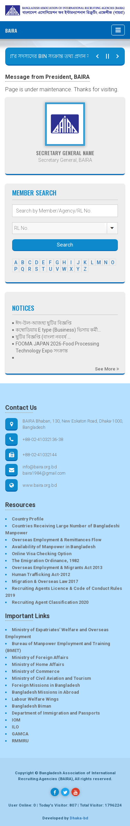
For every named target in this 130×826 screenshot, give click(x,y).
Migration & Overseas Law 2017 (45, 581)
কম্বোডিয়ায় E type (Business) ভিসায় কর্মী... (58, 330)
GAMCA (20, 733)
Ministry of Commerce (36, 671)
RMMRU (20, 740)
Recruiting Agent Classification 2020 (50, 602)
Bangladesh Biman (31, 706)
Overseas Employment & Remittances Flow (56, 539)
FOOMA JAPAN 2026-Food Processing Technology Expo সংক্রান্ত (57, 347)
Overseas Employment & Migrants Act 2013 (57, 567)
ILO (15, 726)
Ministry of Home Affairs (38, 664)
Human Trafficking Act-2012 (41, 574)
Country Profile (28, 519)
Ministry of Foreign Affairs (40, 657)
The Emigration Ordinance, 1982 (45, 560)
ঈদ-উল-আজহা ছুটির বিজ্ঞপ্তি (44, 323)
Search (65, 245)
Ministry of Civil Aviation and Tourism (51, 678)
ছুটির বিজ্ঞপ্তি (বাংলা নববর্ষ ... (43, 337)
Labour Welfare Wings (35, 699)
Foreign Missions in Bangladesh (46, 685)
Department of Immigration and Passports (56, 713)
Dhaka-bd (79, 818)
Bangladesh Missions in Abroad (45, 692)
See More (107, 369)
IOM (16, 720)
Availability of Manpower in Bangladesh (53, 546)
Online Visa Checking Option (41, 553)
